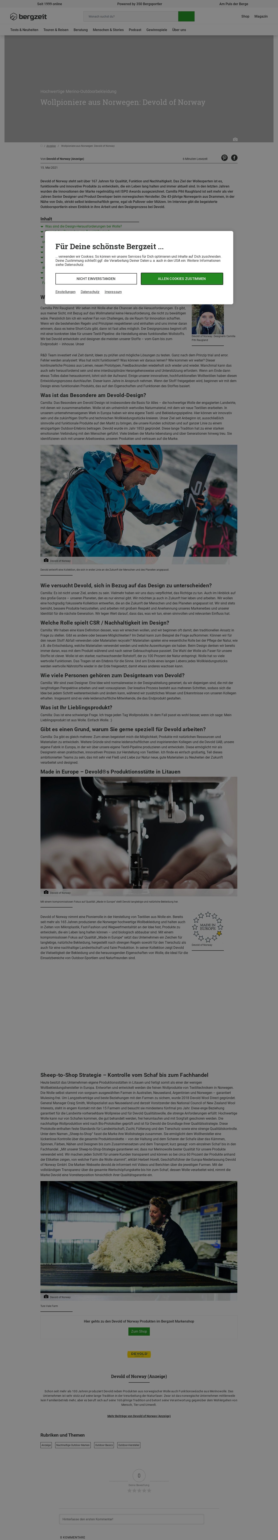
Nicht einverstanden (96, 279)
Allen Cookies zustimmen (182, 279)
